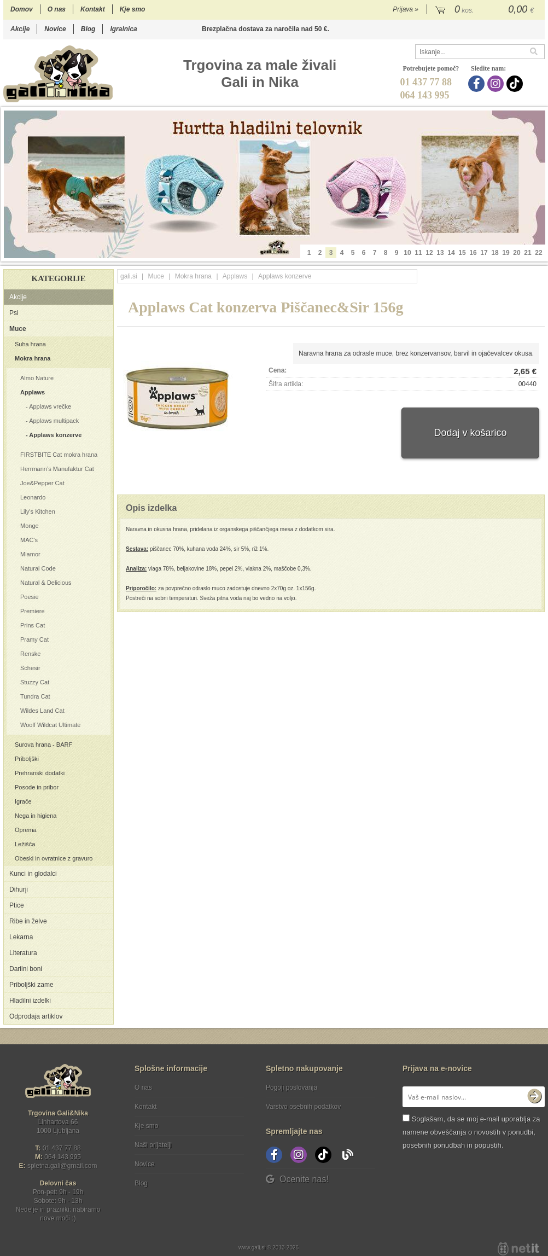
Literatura (23, 953)
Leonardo (33, 497)
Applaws (32, 392)
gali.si (128, 276)
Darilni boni (25, 969)
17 (483, 253)
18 (494, 253)
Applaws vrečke (50, 406)
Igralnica (123, 29)
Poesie (29, 597)
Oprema (26, 830)
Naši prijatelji (153, 1145)
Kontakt (92, 9)
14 (450, 253)
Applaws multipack (54, 420)
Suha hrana (30, 344)
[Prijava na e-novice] (534, 1096)
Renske (30, 653)
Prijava (405, 9)
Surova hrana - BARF (43, 744)
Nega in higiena (35, 815)
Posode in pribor (37, 787)
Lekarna (21, 937)
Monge (29, 525)
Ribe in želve (28, 921)
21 (527, 253)
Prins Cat (32, 625)
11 (418, 253)
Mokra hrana (32, 358)
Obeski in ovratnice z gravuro (53, 858)
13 (440, 253)
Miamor (30, 554)
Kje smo (132, 9)
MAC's (29, 540)
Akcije (20, 29)
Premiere (32, 611)
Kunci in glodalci (33, 873)
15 (461, 253)
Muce (17, 329)
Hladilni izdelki (30, 1000)
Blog (88, 29)
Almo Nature (37, 378)
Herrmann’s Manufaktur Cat (57, 469)
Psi (14, 313)
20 (516, 253)
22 (538, 253)
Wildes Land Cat (42, 710)
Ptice (16, 905)
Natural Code (38, 568)
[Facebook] (477, 83)
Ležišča (25, 844)
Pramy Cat (34, 639)
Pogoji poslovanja (291, 1087)
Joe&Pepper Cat (42, 483)
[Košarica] (486, 10)
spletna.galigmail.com (62, 1166)
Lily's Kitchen (37, 511)
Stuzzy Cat (34, 682)
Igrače (23, 801)
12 (429, 253)
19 (505, 253)
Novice (55, 29)
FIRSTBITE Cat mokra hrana (58, 454)
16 (472, 253)
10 (407, 253)
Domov (21, 9)
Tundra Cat (35, 696)
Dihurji (18, 889)
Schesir (30, 668)
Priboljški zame (31, 984)
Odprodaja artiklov (35, 1016)
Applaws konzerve (55, 435)
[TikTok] (516, 83)
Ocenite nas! (297, 1179)
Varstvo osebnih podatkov (303, 1106)
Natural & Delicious (46, 582)
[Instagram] (496, 83)
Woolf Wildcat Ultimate (50, 725)
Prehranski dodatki (40, 773)
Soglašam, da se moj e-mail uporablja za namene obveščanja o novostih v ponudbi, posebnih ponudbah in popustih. (471, 1132)
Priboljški (27, 758)
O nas (57, 9)
